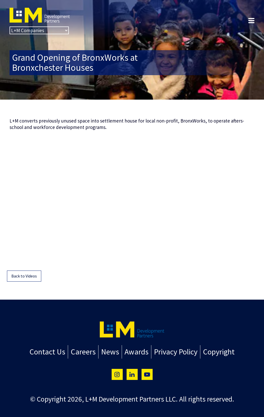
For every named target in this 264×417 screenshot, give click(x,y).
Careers (86, 351)
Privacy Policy (171, 351)
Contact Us (54, 351)
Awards (135, 351)
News (111, 351)
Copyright (211, 351)
